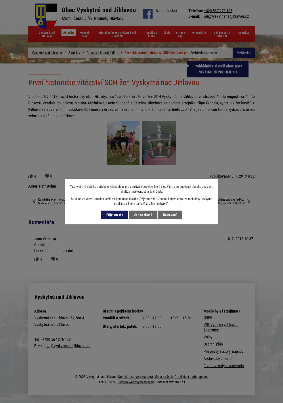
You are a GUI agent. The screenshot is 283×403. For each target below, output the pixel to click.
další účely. (156, 192)
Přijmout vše (114, 215)
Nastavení (170, 215)
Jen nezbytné (143, 215)
